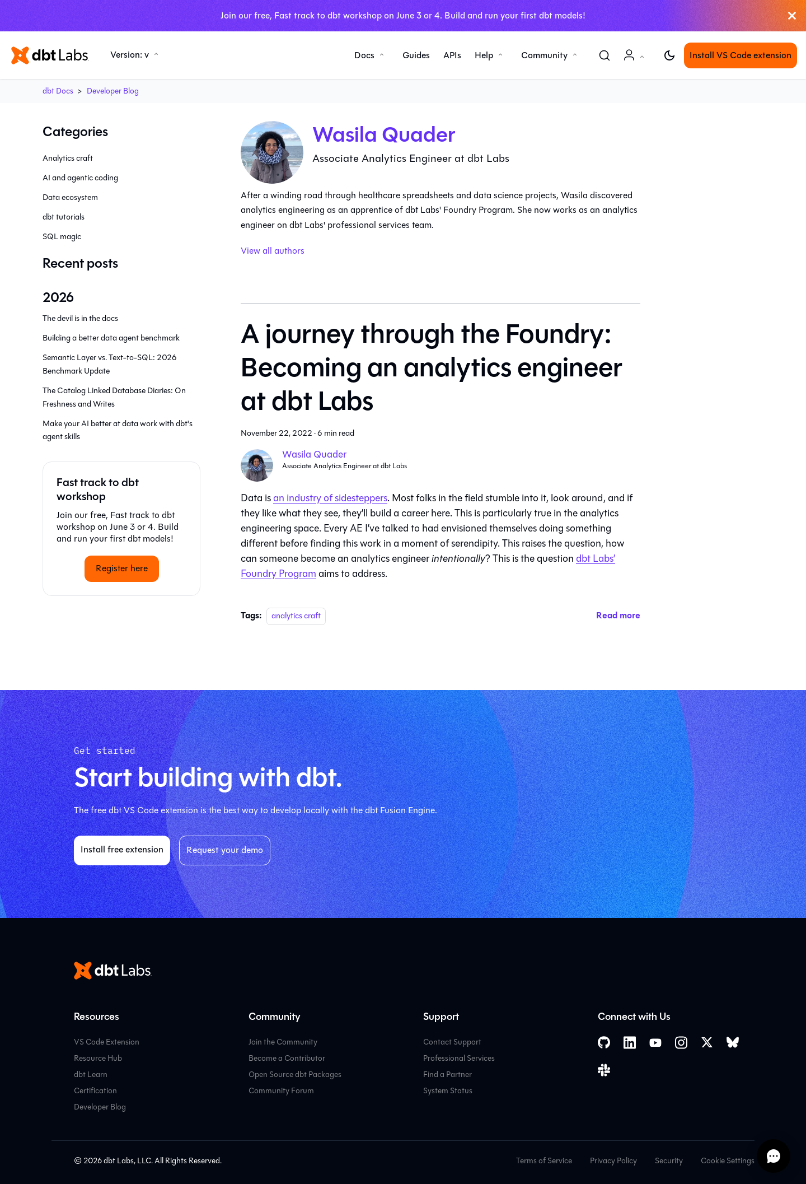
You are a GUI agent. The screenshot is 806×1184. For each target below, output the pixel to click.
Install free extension (122, 849)
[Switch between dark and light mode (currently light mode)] (669, 55)
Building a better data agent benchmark (111, 338)
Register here (122, 568)
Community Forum (281, 1091)
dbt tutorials (64, 217)
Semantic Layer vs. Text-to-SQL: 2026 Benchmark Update (110, 364)
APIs (452, 55)
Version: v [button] (129, 54)
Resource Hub (98, 1058)
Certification (95, 1091)
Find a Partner (447, 1074)
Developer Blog (113, 91)
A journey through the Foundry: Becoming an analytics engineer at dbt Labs (431, 367)
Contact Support (452, 1042)
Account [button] (635, 60)
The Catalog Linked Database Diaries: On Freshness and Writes (114, 397)
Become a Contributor (287, 1058)
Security (669, 1161)
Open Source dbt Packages (295, 1074)
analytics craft (296, 616)
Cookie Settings (728, 1161)
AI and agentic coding (80, 178)
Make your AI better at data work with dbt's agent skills (118, 430)
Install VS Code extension (740, 55)
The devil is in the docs (80, 318)
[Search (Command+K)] (604, 55)
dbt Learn (90, 1074)
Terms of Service (544, 1161)
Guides (416, 55)
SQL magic (62, 237)
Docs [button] (364, 55)
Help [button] (484, 55)
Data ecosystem (70, 197)
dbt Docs (58, 91)
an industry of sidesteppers (330, 498)
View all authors (272, 250)
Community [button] (544, 55)
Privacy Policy (613, 1161)
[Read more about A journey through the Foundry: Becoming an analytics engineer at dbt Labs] (618, 615)
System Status (447, 1091)
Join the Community (283, 1042)
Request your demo (224, 849)
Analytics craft (68, 158)
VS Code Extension (106, 1042)
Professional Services (459, 1058)
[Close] (792, 15)
